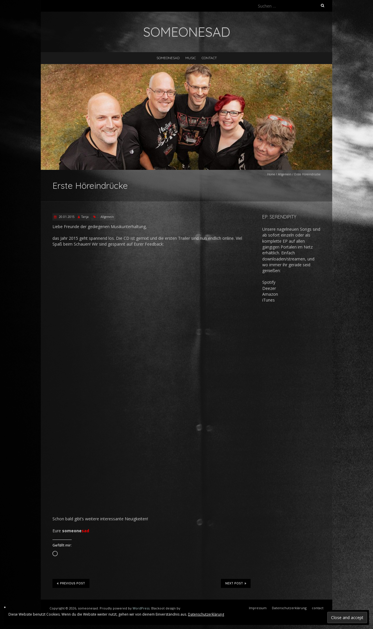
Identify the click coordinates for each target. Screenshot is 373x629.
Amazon (270, 294)
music (190, 58)
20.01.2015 (66, 217)
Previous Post (71, 583)
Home (271, 174)
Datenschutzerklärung (206, 614)
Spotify (268, 282)
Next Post (235, 583)
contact (209, 58)
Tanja (85, 217)
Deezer (269, 288)
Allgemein (284, 174)
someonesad (168, 58)
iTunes (268, 300)
